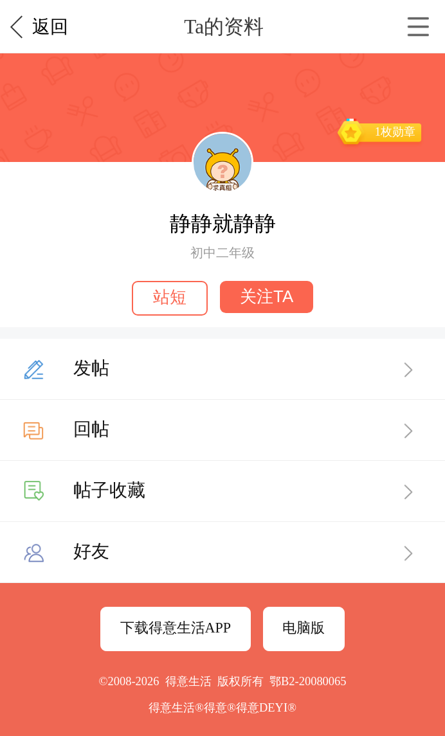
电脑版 (303, 628)
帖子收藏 (109, 490)
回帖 (91, 429)
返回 (50, 27)
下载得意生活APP (176, 628)
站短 (169, 297)
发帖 (91, 368)
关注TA (266, 296)
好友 (91, 551)
